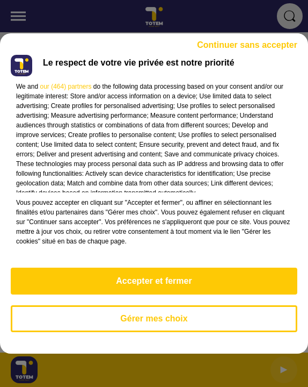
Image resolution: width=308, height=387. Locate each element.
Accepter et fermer (154, 280)
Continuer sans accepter (247, 44)
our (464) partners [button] (65, 86)
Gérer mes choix (153, 318)
